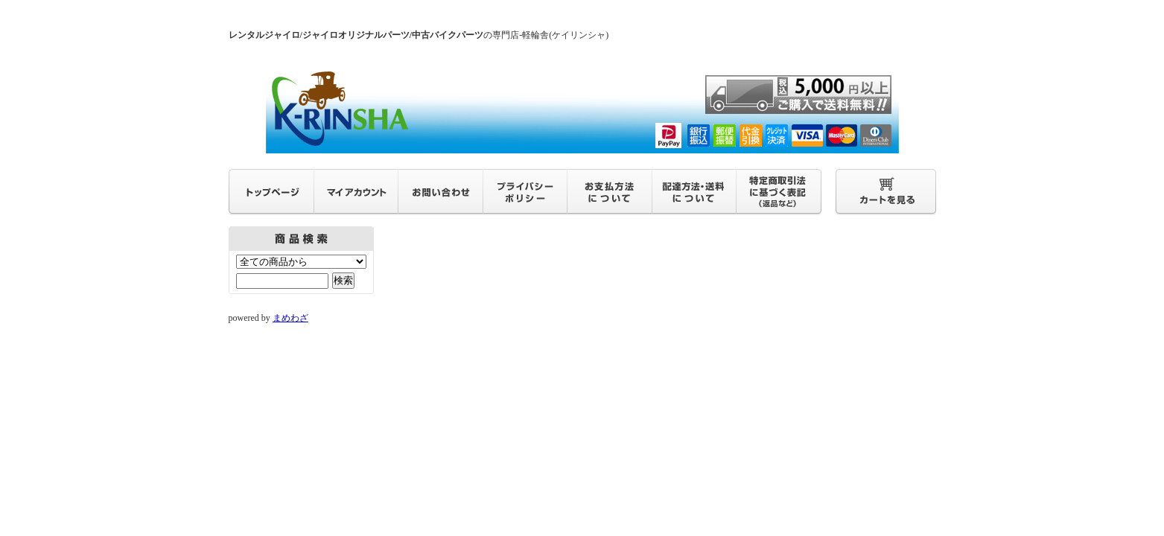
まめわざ (290, 318)
